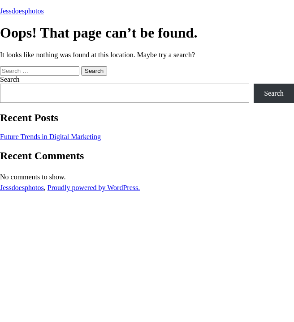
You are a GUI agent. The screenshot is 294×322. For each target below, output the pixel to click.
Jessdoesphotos (22, 11)
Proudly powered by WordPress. (94, 187)
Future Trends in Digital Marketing (50, 136)
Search (10, 79)
